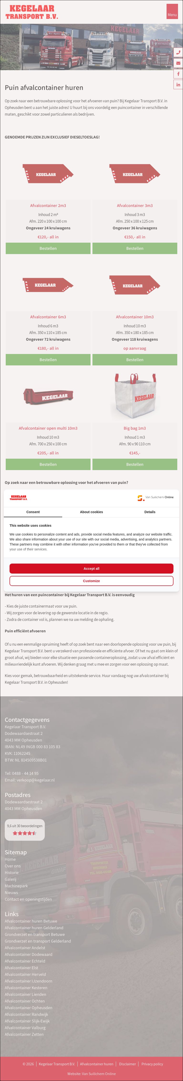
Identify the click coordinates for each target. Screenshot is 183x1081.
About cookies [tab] (91, 512)
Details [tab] (149, 512)
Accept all (91, 568)
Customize (91, 581)
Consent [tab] (33, 512)
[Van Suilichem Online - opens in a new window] (155, 498)
